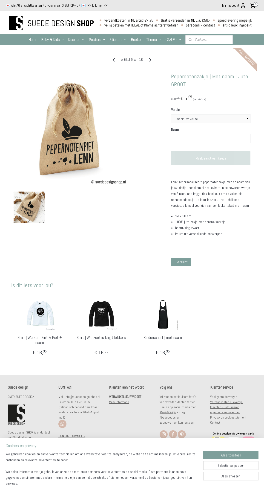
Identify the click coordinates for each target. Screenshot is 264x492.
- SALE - (173, 39)
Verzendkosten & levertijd (226, 402)
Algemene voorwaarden (225, 412)
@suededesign (170, 417)
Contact (215, 422)
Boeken (137, 39)
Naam (175, 129)
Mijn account (234, 5)
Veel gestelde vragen (223, 397)
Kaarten (76, 39)
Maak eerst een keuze (211, 158)
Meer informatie (119, 402)
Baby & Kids (52, 39)
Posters (97, 39)
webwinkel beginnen (145, 483)
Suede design (22, 437)
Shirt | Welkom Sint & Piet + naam (39, 340)
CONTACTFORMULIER (71, 436)
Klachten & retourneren (224, 407)
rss (130, 483)
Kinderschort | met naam (162, 337)
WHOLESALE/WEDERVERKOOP (77, 441)
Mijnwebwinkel (179, 483)
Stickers (118, 39)
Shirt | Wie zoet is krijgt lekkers (101, 337)
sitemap (121, 483)
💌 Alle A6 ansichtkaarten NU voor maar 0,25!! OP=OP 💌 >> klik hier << (57, 5)
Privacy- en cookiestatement (228, 417)
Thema (153, 39)
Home (33, 39)
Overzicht (181, 261)
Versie (175, 109)
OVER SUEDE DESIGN (21, 397)
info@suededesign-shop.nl (82, 397)
